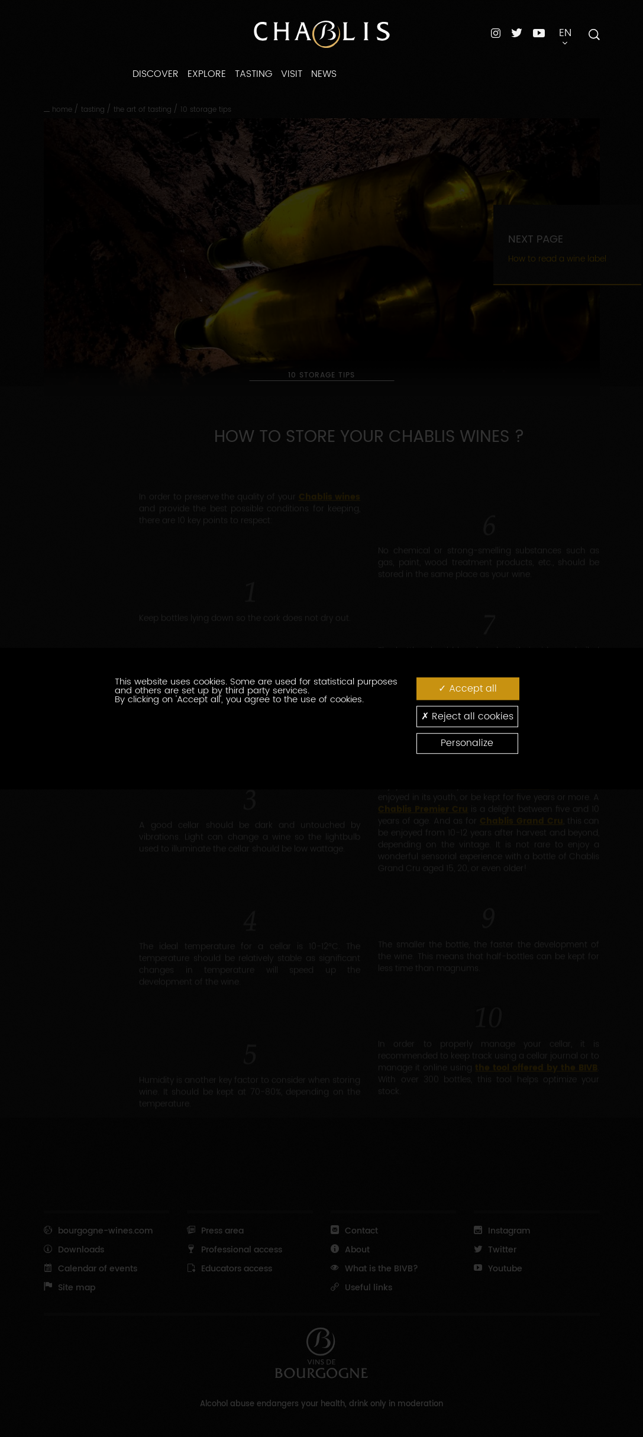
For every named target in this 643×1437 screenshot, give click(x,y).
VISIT (291, 74)
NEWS (324, 74)
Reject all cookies (467, 716)
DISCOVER (156, 74)
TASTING (253, 74)
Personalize (467, 743)
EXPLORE (207, 74)
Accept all (467, 688)
